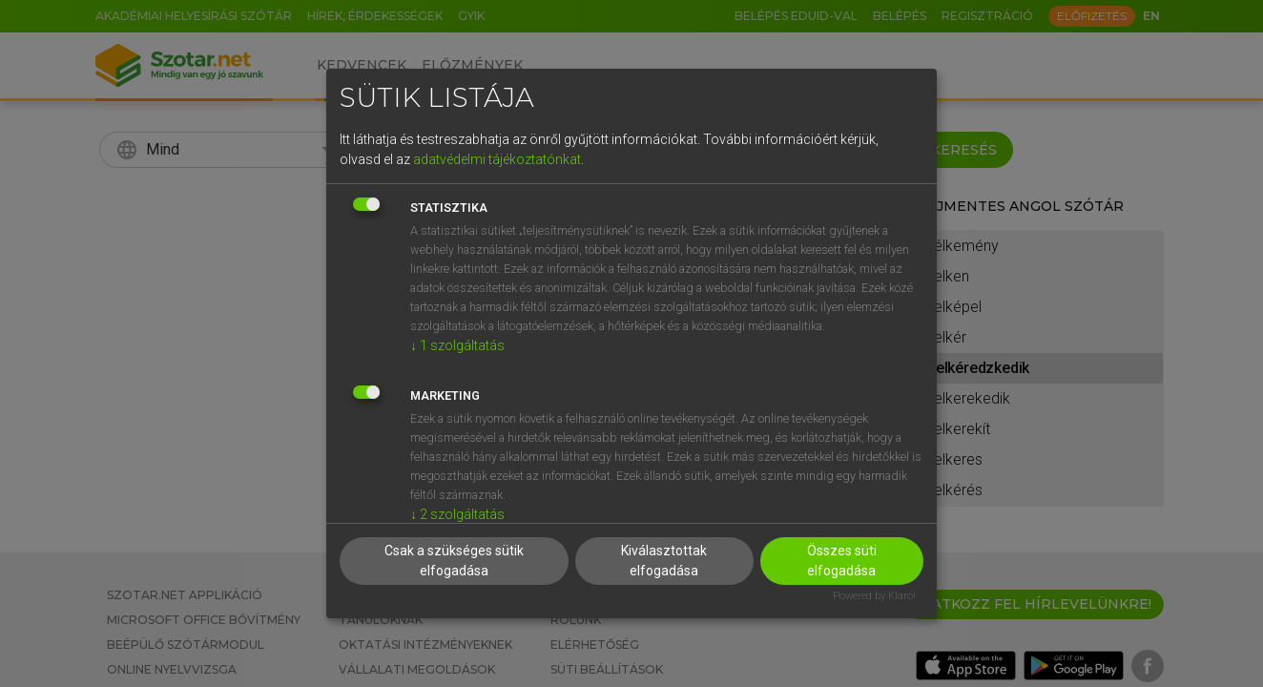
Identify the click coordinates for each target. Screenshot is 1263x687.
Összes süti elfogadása (842, 560)
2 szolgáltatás (457, 514)
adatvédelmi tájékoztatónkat (497, 159)
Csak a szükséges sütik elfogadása (454, 560)
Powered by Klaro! (874, 596)
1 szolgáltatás (457, 345)
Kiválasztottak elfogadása (664, 560)
